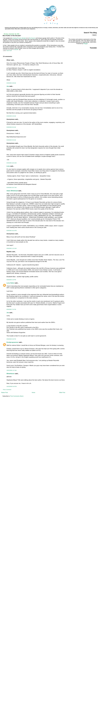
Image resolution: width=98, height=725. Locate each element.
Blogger (85, 43)
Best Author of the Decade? (12, 35)
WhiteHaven (11, 373)
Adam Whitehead (12, 191)
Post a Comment (7, 389)
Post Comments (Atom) (16, 396)
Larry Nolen (10, 283)
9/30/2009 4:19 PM (11, 279)
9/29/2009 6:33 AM (11, 116)
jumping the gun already (19, 38)
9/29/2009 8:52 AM (11, 127)
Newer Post (4, 392)
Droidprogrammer (12, 342)
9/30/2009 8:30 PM (11, 339)
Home (33, 392)
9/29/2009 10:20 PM (12, 230)
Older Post (62, 392)
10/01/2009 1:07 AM (12, 370)
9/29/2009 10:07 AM (12, 187)
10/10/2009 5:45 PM (12, 386)
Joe (8, 86)
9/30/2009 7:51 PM (11, 309)
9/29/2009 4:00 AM (11, 83)
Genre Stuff (9, 50)
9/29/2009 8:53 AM (11, 140)
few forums (32, 38)
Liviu (8, 166)
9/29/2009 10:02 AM (12, 163)
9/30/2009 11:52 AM (12, 248)
